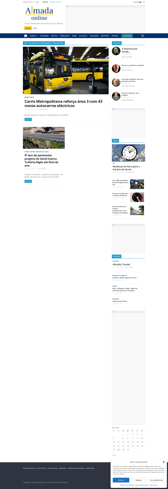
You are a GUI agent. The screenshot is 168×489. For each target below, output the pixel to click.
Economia (44, 36)
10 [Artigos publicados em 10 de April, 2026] (133, 438)
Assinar (28, 28)
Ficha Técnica (153, 485)
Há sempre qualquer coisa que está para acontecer (132, 80)
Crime (74, 36)
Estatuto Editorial (29, 468)
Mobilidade (64, 36)
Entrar (35, 28)
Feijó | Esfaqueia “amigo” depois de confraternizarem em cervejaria (124, 289)
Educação (94, 36)
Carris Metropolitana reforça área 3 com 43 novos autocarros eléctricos (63, 103)
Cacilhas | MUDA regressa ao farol (124, 278)
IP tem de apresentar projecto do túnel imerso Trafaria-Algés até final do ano (41, 160)
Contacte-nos (52, 468)
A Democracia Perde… (129, 50)
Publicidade (90, 468)
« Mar (114, 455)
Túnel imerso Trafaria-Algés (37, 152)
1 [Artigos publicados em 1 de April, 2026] (122, 435)
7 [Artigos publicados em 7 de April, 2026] (118, 438)
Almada (33, 36)
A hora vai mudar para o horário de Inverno (120, 194)
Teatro (115, 261)
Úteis (115, 140)
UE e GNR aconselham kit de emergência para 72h (120, 182)
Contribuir (127, 36)
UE (114, 163)
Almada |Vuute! (55, 2)
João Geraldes (127, 57)
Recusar (139, 480)
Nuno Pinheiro (127, 70)
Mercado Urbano (119, 275)
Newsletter (63, 468)
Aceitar (121, 480)
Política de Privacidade (127, 485)
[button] (164, 462)
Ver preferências (156, 480)
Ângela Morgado (128, 100)
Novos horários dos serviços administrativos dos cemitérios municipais (120, 209)
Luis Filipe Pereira (128, 86)
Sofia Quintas (44, 109)
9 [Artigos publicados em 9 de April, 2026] (127, 438)
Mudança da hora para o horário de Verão (126, 168)
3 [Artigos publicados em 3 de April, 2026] (132, 435)
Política (54, 36)
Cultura (82, 36)
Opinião (115, 36)
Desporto (105, 36)
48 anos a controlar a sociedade (133, 65)
